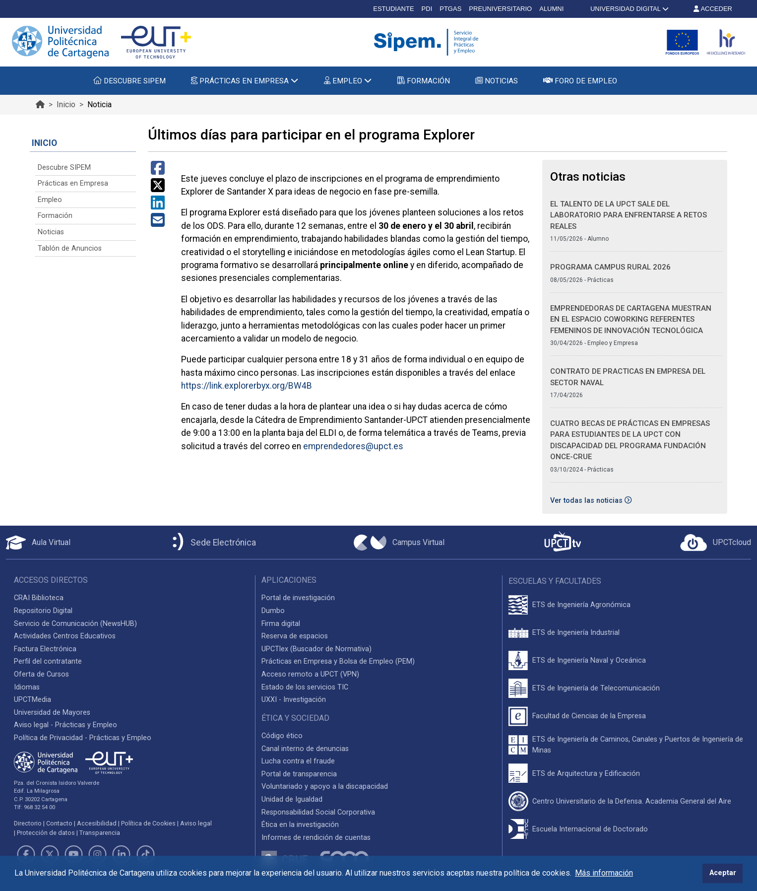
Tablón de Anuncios (70, 248)
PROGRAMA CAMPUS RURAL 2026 (610, 267)
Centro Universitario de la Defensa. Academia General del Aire (631, 801)
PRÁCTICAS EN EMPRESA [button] (245, 80)
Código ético (282, 736)
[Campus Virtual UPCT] (399, 542)
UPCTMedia (32, 699)
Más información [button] (604, 873)
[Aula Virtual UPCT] (38, 542)
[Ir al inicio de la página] (40, 104)
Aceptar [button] (722, 873)
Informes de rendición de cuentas (316, 837)
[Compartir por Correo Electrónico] (158, 223)
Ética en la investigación (300, 825)
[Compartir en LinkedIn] (158, 205)
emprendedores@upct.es (353, 446)
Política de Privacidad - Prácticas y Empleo (82, 738)
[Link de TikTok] (145, 854)
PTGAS (450, 8)
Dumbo (273, 611)
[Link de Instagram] (98, 854)
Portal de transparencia (299, 774)
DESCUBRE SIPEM (129, 80)
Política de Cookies (148, 823)
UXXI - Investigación (293, 699)
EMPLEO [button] (348, 80)
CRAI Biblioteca (38, 598)
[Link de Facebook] (26, 854)
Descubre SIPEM (64, 167)
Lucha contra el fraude (298, 761)
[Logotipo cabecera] (428, 42)
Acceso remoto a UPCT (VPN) (310, 674)
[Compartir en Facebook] (158, 171)
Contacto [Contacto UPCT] (59, 823)
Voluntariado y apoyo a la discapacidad (324, 786)
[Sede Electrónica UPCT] (212, 542)
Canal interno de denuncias (305, 749)
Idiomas (27, 687)
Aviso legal (196, 823)
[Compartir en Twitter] (158, 188)
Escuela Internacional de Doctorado (590, 829)
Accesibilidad (97, 823)
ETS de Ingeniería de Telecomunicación (596, 688)
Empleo (50, 200)
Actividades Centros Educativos (65, 636)
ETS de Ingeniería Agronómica (581, 605)
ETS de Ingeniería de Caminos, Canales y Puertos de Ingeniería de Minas (637, 744)
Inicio (66, 104)
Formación (55, 215)
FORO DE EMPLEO (580, 80)
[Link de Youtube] (73, 854)
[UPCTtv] (562, 542)
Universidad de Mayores (52, 712)
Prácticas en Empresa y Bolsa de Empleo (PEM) (338, 661)
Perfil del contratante (48, 661)
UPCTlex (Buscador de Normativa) (316, 649)
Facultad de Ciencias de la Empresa (589, 716)
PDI (427, 8)
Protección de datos (46, 832)
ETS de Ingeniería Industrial (576, 632)
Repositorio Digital (43, 611)
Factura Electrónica (45, 649)
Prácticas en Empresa (73, 183)
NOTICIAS (496, 80)
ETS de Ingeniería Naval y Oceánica (589, 660)
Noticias (51, 232)
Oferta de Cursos (41, 674)
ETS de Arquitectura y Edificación (586, 773)
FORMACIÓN (423, 80)
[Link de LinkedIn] (121, 854)
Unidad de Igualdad (291, 799)
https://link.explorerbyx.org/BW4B (246, 386)
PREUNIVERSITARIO (500, 8)
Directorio (28, 823)
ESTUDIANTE (393, 8)
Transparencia (99, 832)
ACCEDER (713, 8)
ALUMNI (551, 8)
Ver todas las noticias (590, 500)
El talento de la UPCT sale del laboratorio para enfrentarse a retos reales (628, 215)
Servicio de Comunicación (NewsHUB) (75, 623)
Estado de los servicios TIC (304, 687)
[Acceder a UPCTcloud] (715, 542)
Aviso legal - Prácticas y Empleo (65, 725)
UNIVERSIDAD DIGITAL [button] (628, 8)
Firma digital (280, 623)
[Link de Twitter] (50, 854)
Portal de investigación (298, 598)
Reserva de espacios (294, 636)
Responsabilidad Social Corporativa (318, 812)
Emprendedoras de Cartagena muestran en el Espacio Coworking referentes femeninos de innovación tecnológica (630, 319)
